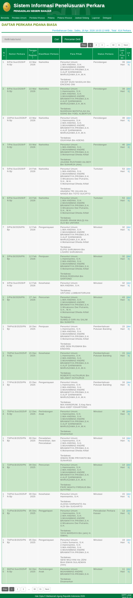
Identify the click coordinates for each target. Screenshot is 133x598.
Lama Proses (122, 54)
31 (119, 45)
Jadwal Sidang (82, 18)
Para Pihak (76, 54)
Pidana (51, 18)
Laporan (96, 18)
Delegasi (107, 18)
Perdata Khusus (37, 18)
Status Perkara (105, 54)
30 (113, 45)
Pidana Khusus (65, 18)
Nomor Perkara (17, 54)
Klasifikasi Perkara (49, 54)
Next (126, 45)
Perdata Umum (19, 18)
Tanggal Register (33, 54)
